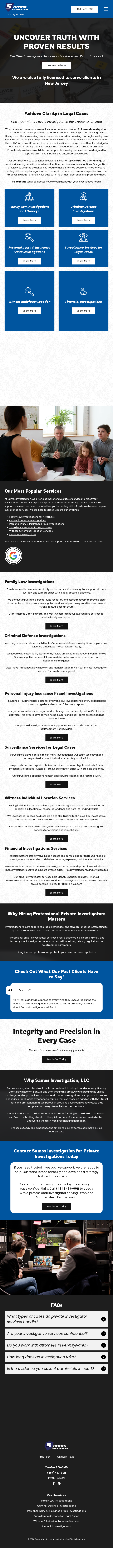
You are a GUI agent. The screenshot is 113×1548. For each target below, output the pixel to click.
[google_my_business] (59, 1484)
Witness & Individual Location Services (66, 531)
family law (53, 150)
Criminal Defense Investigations (63, 520)
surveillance (66, 164)
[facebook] (53, 1484)
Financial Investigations (58, 534)
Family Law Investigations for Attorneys (67, 517)
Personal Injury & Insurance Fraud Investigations (72, 524)
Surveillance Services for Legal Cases (66, 527)
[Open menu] (106, 9)
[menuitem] (56, 1501)
